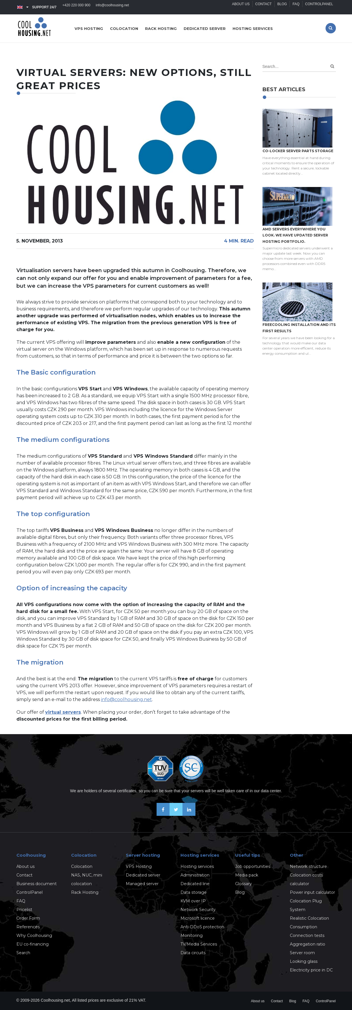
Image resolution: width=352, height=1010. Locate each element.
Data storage (193, 892)
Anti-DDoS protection (202, 926)
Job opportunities (252, 866)
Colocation (124, 28)
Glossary (243, 883)
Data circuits (193, 952)
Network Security (198, 909)
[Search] (332, 66)
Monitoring (191, 935)
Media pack (246, 875)
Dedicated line (195, 883)
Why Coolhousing (34, 935)
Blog (281, 7)
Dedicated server (205, 28)
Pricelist (24, 909)
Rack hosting (161, 28)
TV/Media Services (198, 944)
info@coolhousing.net (113, 7)
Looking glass (303, 961)
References (28, 926)
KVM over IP (193, 901)
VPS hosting (89, 28)
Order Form (28, 918)
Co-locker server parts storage (297, 151)
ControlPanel (319, 7)
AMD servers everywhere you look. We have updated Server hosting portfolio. (295, 235)
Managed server (142, 883)
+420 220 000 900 (77, 7)
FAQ (295, 7)
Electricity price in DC (311, 970)
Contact (262, 7)
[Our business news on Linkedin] (188, 814)
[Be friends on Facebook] (163, 814)
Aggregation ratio (307, 944)
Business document (36, 883)
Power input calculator (312, 892)
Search (23, 952)
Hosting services (253, 28)
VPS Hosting (139, 866)
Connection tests (307, 935)
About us (239, 7)
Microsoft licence (197, 918)
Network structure (308, 866)
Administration (195, 875)
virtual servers (63, 712)
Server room (302, 952)
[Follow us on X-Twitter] (176, 814)
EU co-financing (32, 944)
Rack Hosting (84, 892)
